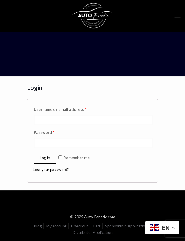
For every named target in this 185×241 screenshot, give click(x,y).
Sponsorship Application (126, 226)
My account (56, 226)
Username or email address (60, 109)
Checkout (79, 226)
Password (44, 132)
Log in (45, 157)
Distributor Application (93, 232)
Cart (97, 226)
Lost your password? (51, 169)
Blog (38, 226)
